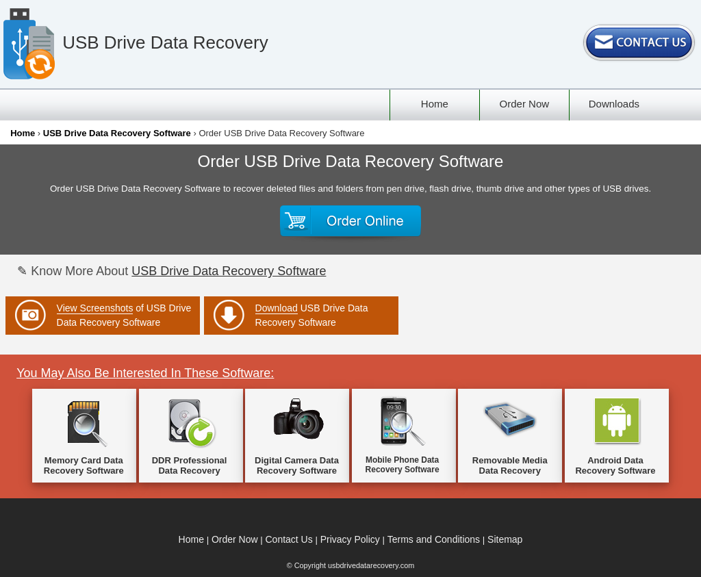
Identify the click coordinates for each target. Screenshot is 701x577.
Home (22, 133)
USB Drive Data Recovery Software (117, 133)
